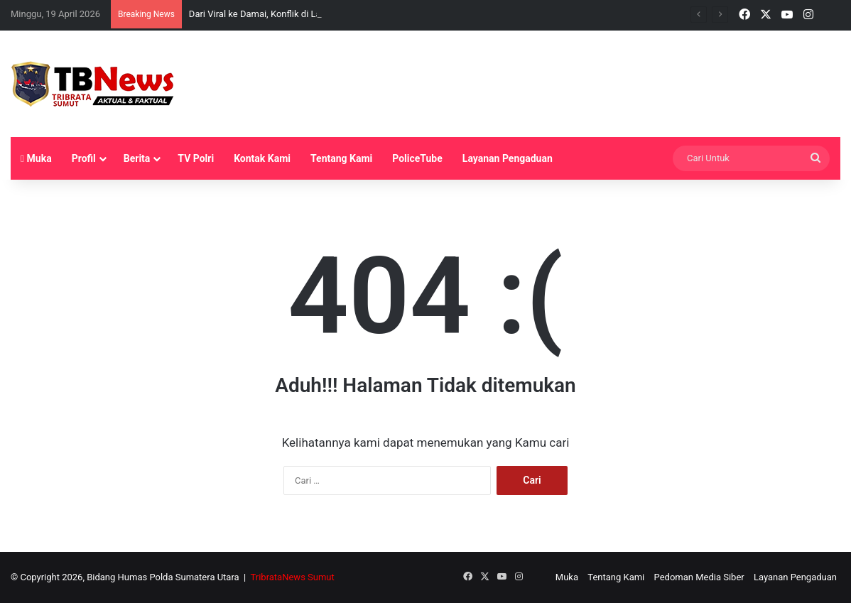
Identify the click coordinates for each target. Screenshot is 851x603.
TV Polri (196, 158)
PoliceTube (417, 158)
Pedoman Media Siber (699, 577)
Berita (137, 158)
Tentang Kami (341, 158)
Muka (36, 158)
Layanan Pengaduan (507, 158)
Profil (84, 158)
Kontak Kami (262, 158)
